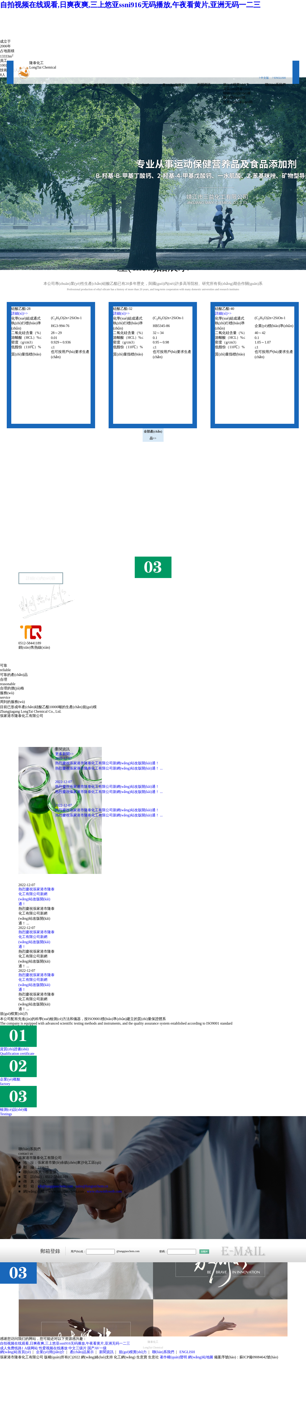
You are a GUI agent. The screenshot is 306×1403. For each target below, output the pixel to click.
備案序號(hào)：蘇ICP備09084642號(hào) (246, 1357)
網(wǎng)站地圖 (200, 1357)
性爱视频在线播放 (53, 1348)
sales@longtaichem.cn (92, 1186)
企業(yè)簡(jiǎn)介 (136, 85)
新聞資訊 (204, 84)
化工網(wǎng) (124, 1357)
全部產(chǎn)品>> (153, 435)
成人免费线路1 (11, 1348)
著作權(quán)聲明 (173, 1357)
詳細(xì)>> (19, 313)
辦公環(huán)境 (234, 97)
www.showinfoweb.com (104, 1191)
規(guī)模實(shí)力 (236, 84)
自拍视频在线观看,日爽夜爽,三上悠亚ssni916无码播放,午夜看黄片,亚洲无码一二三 (130, 5)
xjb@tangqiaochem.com (55, 1186)
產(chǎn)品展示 (173, 85)
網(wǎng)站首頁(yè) (96, 85)
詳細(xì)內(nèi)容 (41, 578)
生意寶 (141, 1357)
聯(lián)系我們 (275, 84)
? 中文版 (264, 77)
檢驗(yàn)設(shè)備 (237, 93)
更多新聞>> (64, 754)
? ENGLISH (279, 77)
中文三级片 (78, 1348)
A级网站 (31, 1348)
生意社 (153, 1357)
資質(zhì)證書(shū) (236, 89)
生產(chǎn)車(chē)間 (237, 102)
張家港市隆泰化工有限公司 (47, 537)
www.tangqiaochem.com (66, 1191)
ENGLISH (187, 1352)
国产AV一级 (97, 1348)
